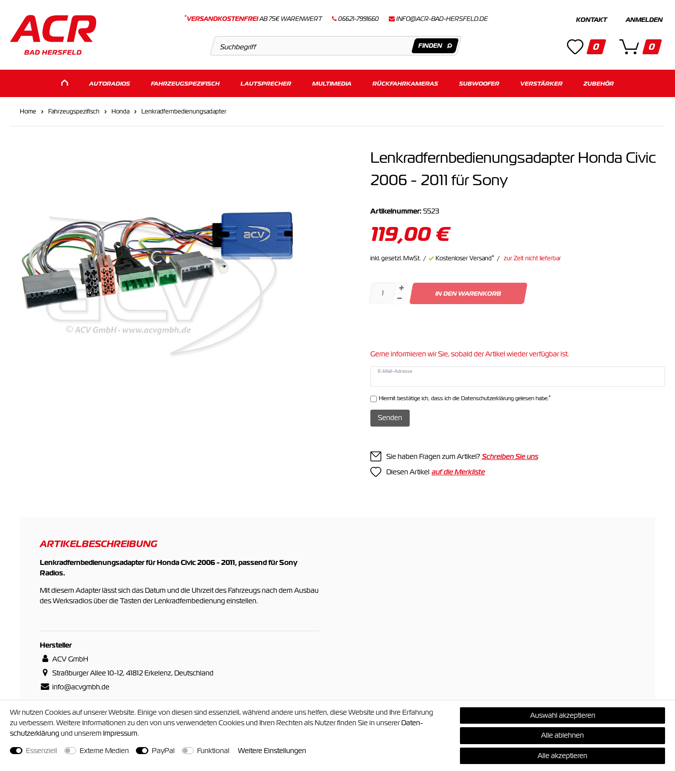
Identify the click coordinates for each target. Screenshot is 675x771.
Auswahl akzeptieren (562, 715)
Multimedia (331, 83)
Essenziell (41, 750)
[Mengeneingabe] (382, 293)
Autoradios (109, 83)
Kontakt (591, 20)
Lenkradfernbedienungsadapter (183, 111)
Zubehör (598, 83)
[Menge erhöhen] (401, 288)
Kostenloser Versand (465, 258)
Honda (120, 111)
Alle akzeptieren (562, 755)
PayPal (163, 750)
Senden (390, 417)
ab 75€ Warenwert (253, 19)
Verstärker (541, 83)
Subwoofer (479, 83)
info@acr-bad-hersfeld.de (442, 19)
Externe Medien (104, 750)
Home (28, 111)
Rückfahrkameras (405, 83)
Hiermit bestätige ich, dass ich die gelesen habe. (465, 398)
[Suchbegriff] (335, 46)
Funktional (213, 750)
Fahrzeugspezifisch (185, 83)
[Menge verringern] (399, 299)
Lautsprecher (265, 83)
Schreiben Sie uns (510, 456)
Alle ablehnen (562, 735)
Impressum (120, 733)
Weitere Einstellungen (272, 750)
